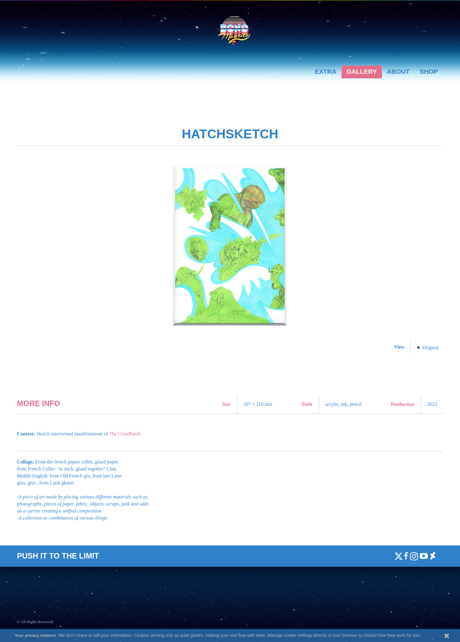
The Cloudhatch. (125, 433)
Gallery (361, 71)
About (398, 71)
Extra (325, 71)
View (400, 346)
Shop (429, 71)
